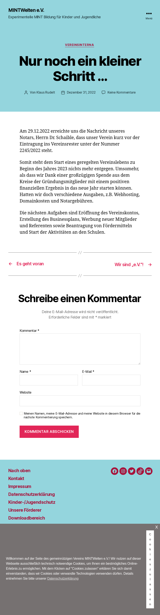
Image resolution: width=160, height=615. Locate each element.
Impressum (21, 487)
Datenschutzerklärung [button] (63, 578)
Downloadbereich (28, 518)
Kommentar (29, 331)
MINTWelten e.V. (27, 10)
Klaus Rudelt (44, 93)
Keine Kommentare (122, 93)
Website (25, 393)
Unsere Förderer (27, 510)
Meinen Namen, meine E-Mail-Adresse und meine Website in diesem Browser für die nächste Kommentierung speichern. (82, 416)
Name (25, 372)
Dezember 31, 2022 (81, 93)
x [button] (156, 527)
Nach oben (20, 471)
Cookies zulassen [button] (150, 569)
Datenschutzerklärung (34, 495)
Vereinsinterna (80, 46)
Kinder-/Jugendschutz (34, 502)
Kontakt (17, 479)
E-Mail (88, 372)
